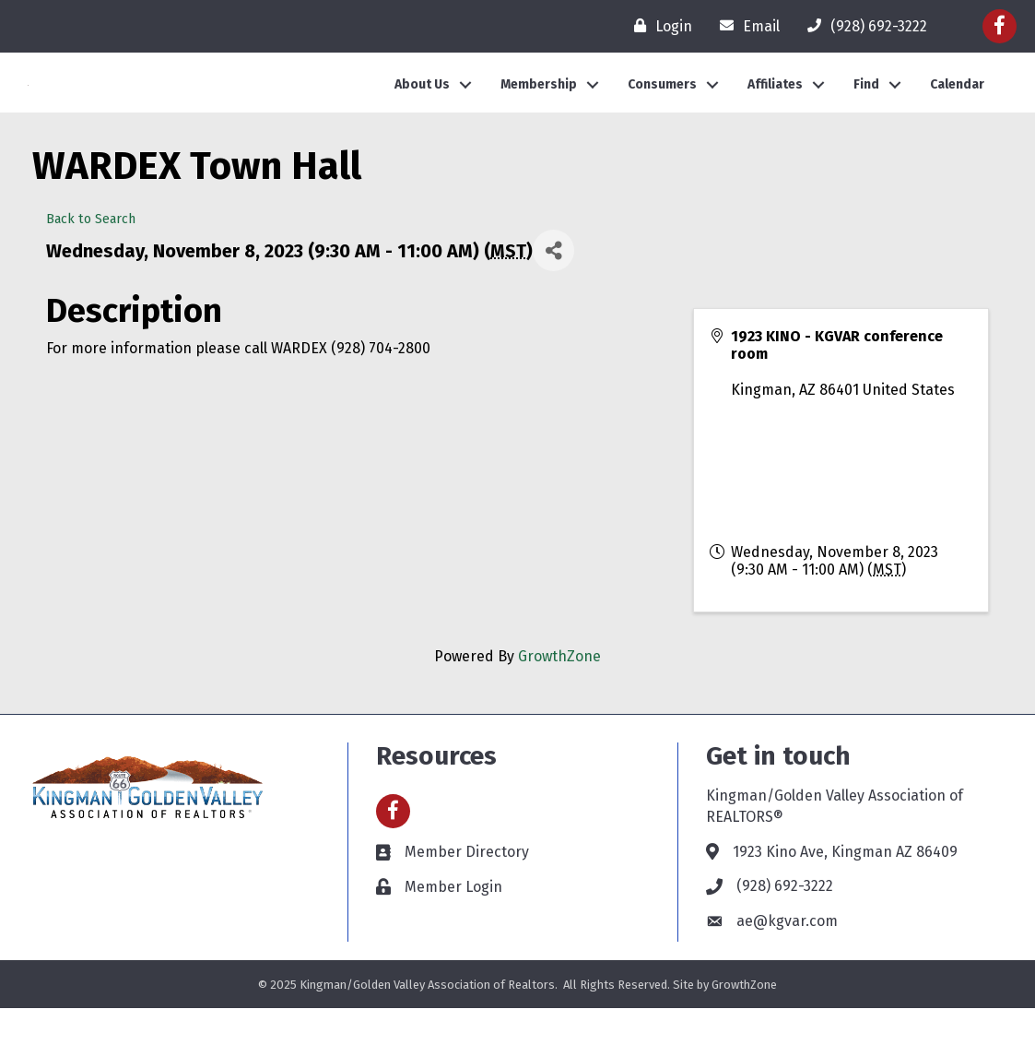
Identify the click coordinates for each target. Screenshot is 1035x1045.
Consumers (662, 103)
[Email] (745, 25)
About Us (422, 103)
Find (866, 103)
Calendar (957, 103)
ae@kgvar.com (787, 958)
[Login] (658, 25)
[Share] (553, 287)
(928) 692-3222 (784, 923)
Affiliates (775, 103)
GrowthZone (559, 693)
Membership (538, 103)
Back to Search (90, 256)
